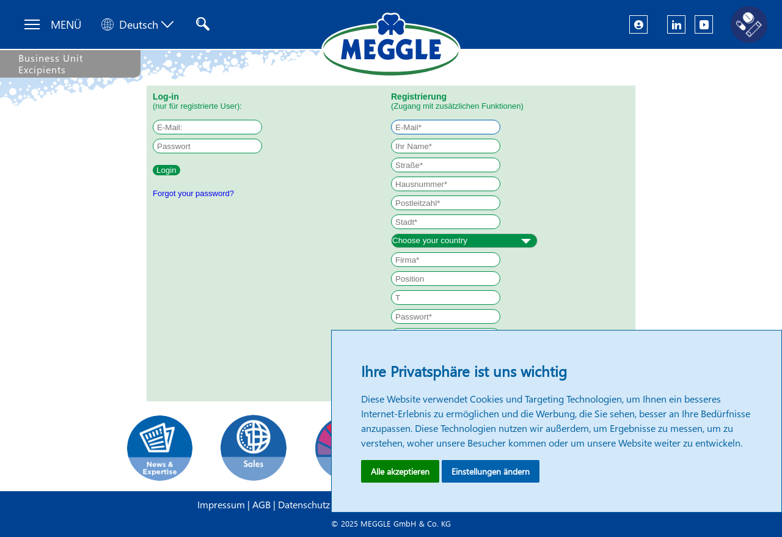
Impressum (222, 504)
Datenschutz (305, 504)
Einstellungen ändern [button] (490, 471)
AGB (262, 504)
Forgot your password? (193, 193)
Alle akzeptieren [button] (400, 471)
